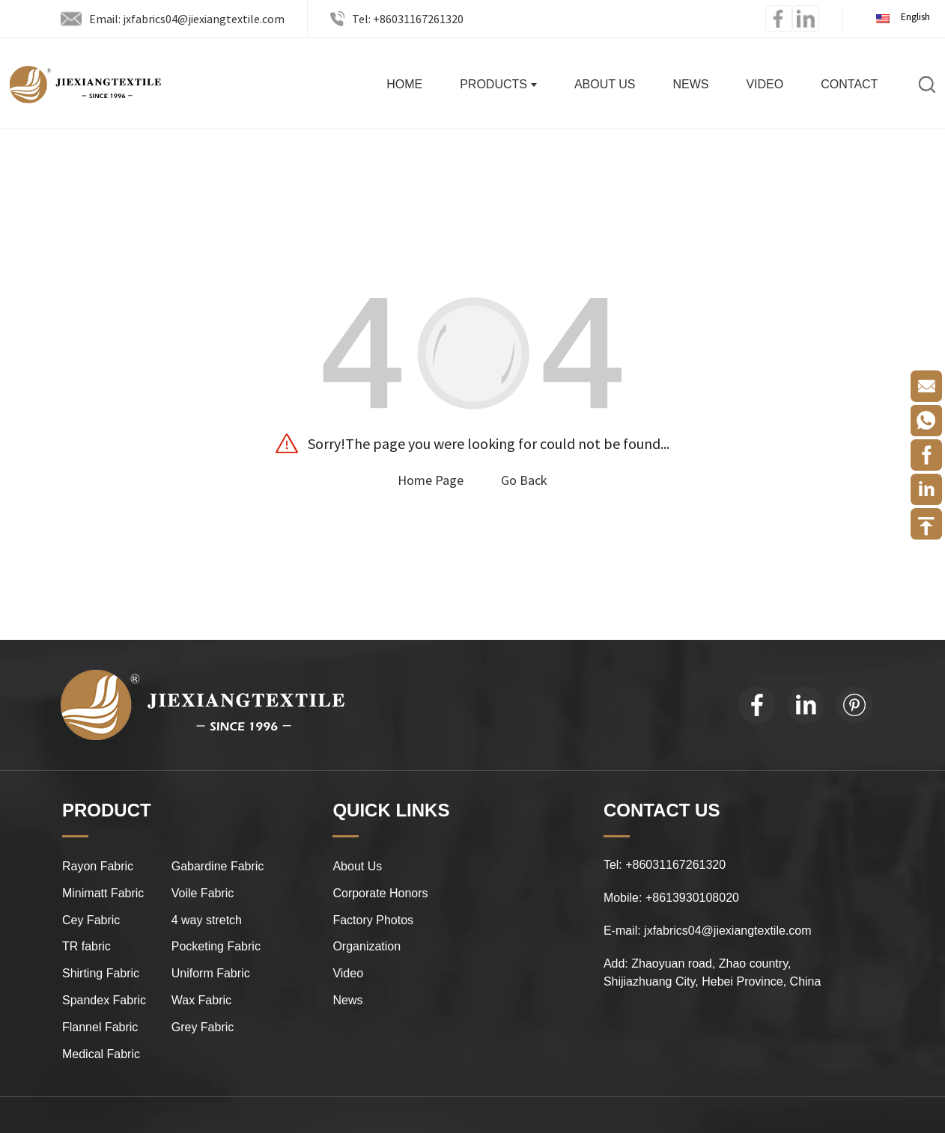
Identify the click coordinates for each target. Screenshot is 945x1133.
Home (404, 84)
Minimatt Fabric (103, 893)
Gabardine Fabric (217, 866)
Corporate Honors (380, 893)
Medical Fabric (101, 1054)
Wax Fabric (201, 1000)
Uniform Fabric (210, 973)
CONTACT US (662, 810)
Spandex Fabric (104, 1000)
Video (764, 84)
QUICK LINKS (390, 810)
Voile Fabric (202, 893)
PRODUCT (106, 810)
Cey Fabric (91, 920)
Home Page (431, 480)
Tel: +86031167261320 (408, 18)
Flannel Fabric (100, 1027)
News (690, 84)
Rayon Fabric (97, 866)
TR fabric (86, 946)
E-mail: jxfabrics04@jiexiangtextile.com (708, 930)
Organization (366, 946)
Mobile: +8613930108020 (671, 897)
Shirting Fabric (100, 973)
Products (498, 84)
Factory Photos (372, 920)
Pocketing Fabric (216, 946)
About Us (605, 84)
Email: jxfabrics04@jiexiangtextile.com (187, 18)
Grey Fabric (202, 1027)
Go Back (524, 480)
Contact (849, 84)
